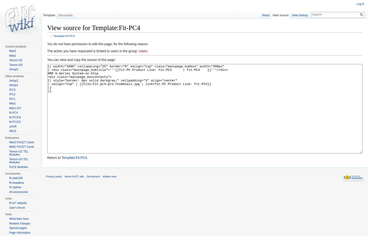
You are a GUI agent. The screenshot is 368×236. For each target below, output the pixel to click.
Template (49, 15)
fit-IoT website (18, 203)
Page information (20, 232)
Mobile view (109, 194)
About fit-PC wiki (74, 194)
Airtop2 (13, 80)
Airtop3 (13, 69)
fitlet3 (12, 51)
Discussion (65, 15)
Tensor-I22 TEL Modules (18, 153)
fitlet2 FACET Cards (21, 146)
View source (280, 15)
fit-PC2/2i (15, 122)
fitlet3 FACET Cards (21, 142)
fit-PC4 (13, 112)
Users (143, 51)
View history (300, 15)
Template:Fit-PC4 (64, 35)
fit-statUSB (16, 178)
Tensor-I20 (16, 65)
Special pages (18, 228)
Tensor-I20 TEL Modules (18, 161)
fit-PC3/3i (15, 117)
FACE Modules (18, 167)
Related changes (19, 223)
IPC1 (12, 99)
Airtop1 (13, 85)
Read (265, 15)
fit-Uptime (15, 187)
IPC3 (12, 90)
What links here (19, 218)
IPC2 (12, 94)
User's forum (17, 207)
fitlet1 (12, 103)
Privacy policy (54, 194)
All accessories (18, 192)
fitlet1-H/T (15, 108)
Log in (360, 4)
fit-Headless (16, 182)
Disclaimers (93, 194)
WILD (12, 131)
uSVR (12, 126)
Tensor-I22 (16, 60)
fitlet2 (12, 55)
